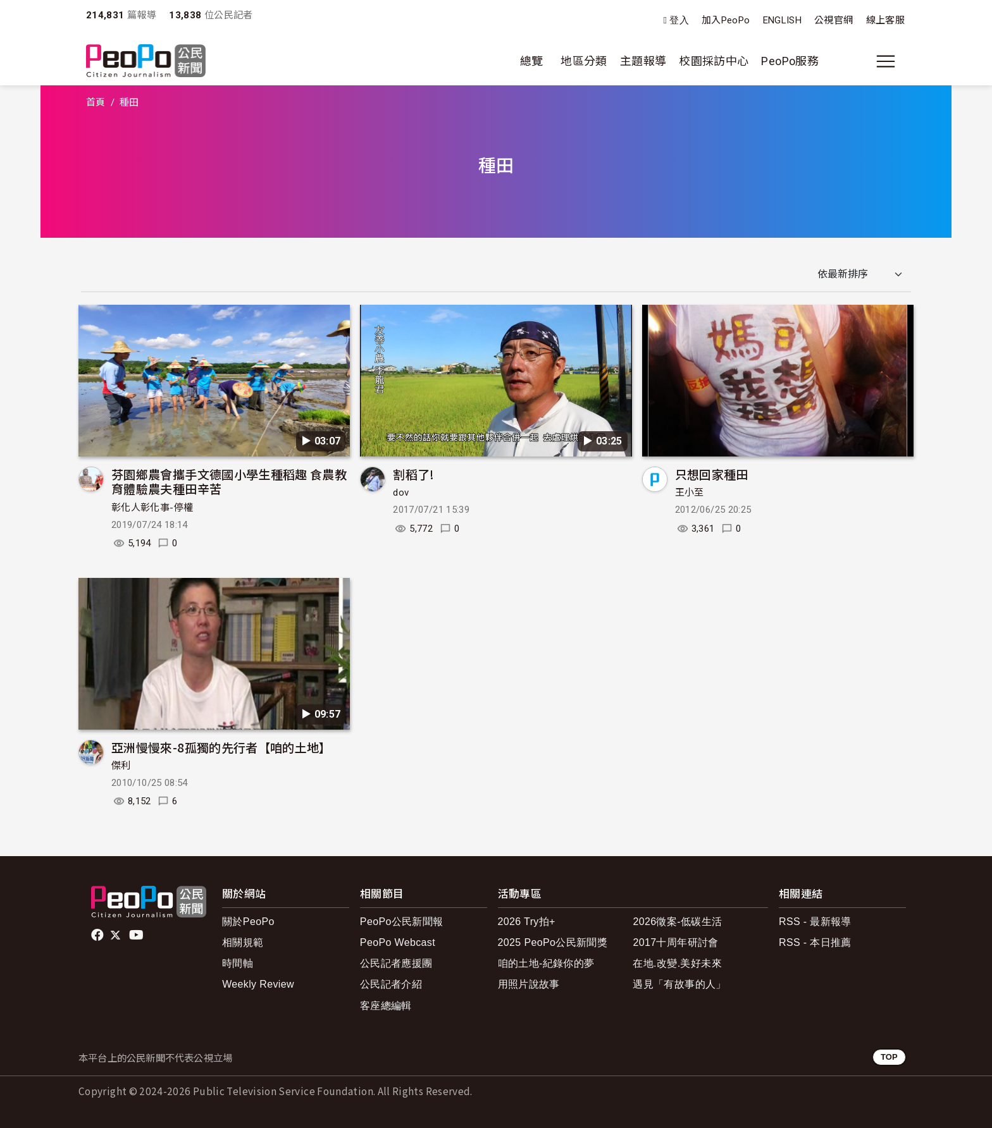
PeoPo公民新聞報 (401, 921)
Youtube (137, 935)
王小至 (689, 492)
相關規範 (242, 942)
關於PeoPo (248, 921)
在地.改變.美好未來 (677, 963)
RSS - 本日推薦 (815, 942)
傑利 (121, 765)
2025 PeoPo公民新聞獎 (552, 942)
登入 (679, 20)
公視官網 (833, 20)
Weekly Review (258, 984)
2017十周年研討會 (675, 942)
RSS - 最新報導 (815, 921)
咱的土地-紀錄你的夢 (546, 963)
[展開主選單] (885, 61)
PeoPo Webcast (397, 942)
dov (401, 492)
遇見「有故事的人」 (679, 984)
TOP (889, 1057)
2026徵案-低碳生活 (677, 921)
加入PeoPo (726, 20)
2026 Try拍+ (526, 921)
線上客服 (885, 20)
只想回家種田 (711, 473)
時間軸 (237, 963)
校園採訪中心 (713, 61)
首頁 (96, 102)
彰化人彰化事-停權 (152, 507)
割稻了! (413, 473)
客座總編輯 (386, 1005)
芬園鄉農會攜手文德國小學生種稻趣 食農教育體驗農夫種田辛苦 (229, 481)
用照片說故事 (529, 984)
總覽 (531, 61)
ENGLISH (782, 20)
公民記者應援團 (396, 963)
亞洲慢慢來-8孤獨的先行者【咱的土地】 (221, 747)
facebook (98, 935)
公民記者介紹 (391, 984)
